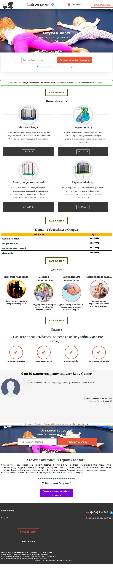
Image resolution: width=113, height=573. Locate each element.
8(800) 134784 (39, 4)
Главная (28, 424)
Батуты (38, 424)
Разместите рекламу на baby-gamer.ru (56, 493)
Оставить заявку (102, 4)
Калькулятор (75, 4)
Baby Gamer (7, 510)
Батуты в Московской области (57, 424)
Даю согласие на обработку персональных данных (56, 67)
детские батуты (47, 40)
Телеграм (98, 82)
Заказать (28, 151)
